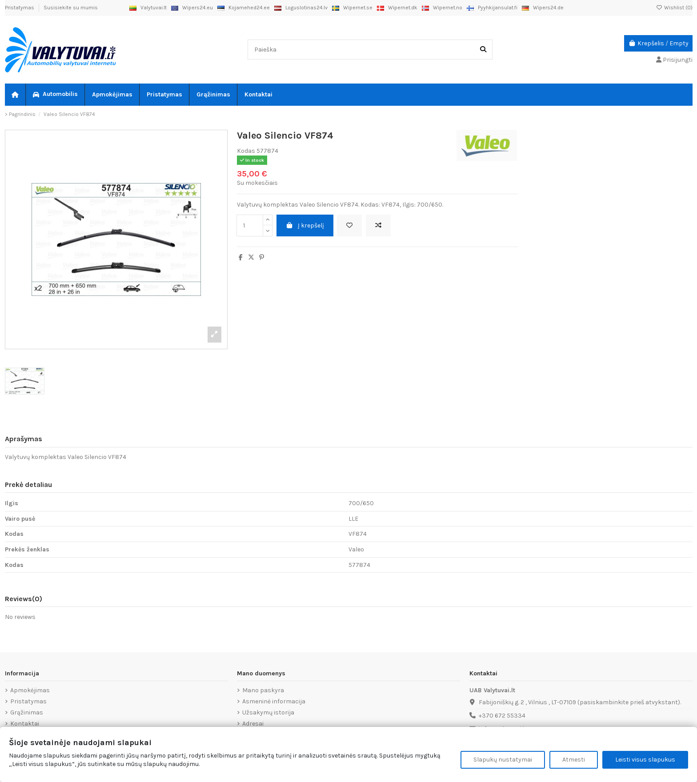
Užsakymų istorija (268, 712)
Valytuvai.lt (148, 7)
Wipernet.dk (397, 7)
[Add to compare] (378, 225)
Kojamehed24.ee (243, 7)
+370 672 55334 (502, 715)
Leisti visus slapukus (645, 759)
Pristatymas (20, 7)
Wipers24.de (543, 7)
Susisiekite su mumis (71, 7)
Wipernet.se (352, 7)
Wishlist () (674, 7)
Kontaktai (24, 723)
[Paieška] (483, 50)
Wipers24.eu (192, 7)
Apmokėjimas (30, 690)
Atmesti (573, 759)
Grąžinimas (26, 712)
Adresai (253, 723)
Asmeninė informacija (273, 701)
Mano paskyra (263, 690)
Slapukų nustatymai (502, 759)
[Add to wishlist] (349, 225)
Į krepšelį (305, 225)
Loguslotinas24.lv (301, 7)
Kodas (246, 151)
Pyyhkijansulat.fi (492, 7)
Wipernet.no (442, 7)
